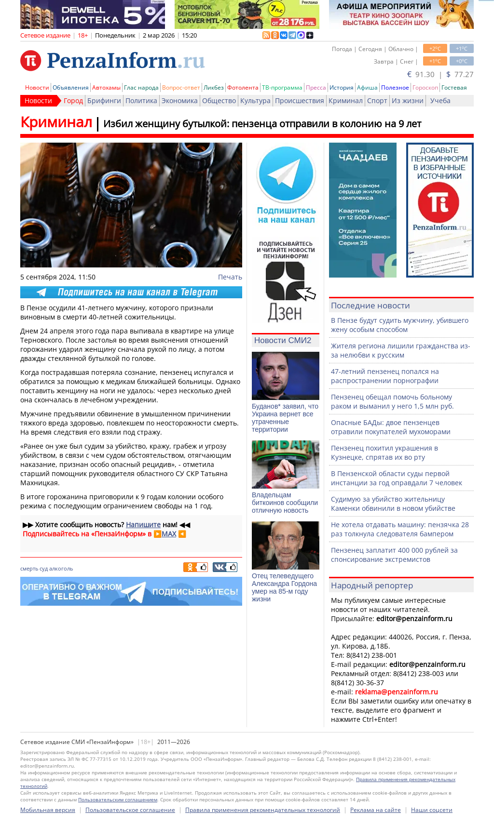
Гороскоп (425, 87)
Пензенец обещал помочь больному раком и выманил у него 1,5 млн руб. (392, 401)
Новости (37, 87)
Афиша (367, 87)
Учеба (440, 100)
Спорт (377, 100)
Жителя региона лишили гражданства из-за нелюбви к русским (400, 350)
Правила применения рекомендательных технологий (262, 810)
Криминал (346, 100)
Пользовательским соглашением (117, 799)
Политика (141, 100)
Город (73, 100)
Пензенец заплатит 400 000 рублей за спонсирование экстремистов (394, 554)
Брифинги (104, 100)
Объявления (71, 87)
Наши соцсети (432, 810)
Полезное (395, 87)
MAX (169, 533)
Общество (219, 100)
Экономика (180, 100)
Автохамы (106, 87)
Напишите (143, 524)
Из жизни (408, 100)
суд (44, 568)
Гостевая (454, 87)
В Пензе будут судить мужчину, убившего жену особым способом (399, 325)
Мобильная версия (47, 810)
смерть (29, 568)
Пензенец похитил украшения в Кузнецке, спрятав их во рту (384, 452)
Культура (255, 100)
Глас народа (141, 87)
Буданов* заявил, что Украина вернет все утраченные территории (285, 417)
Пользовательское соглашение (130, 810)
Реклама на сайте (375, 810)
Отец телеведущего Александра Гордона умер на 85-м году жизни (284, 587)
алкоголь (61, 568)
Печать (230, 276)
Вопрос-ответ (181, 87)
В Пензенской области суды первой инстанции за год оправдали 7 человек (396, 478)
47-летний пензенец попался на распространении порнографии (385, 376)
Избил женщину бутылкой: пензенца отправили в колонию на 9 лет (262, 123)
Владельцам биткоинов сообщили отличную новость (285, 502)
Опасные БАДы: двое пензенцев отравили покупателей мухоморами (391, 427)
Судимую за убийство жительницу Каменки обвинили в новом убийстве (393, 503)
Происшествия (299, 100)
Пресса (316, 87)
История (341, 87)
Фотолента (243, 87)
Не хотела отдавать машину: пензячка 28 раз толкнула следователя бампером (400, 529)
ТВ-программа (282, 87)
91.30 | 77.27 (440, 74)
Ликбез (214, 87)
